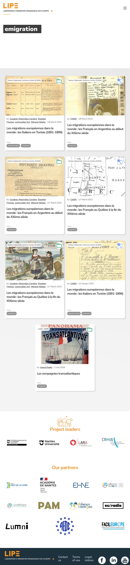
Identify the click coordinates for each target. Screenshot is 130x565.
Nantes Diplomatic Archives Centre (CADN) (24, 80)
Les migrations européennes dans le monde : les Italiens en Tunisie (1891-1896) (34, 130)
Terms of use (76, 558)
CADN (74, 118)
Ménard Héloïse (38, 122)
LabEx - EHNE (43, 329)
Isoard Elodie (46, 367)
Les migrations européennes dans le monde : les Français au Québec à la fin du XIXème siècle (94, 210)
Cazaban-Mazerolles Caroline (23, 118)
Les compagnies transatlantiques (58, 373)
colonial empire (13, 145)
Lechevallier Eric (22, 122)
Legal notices (89, 558)
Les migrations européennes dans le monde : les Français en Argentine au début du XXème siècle (95, 129)
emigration (26, 145)
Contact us (63, 558)
